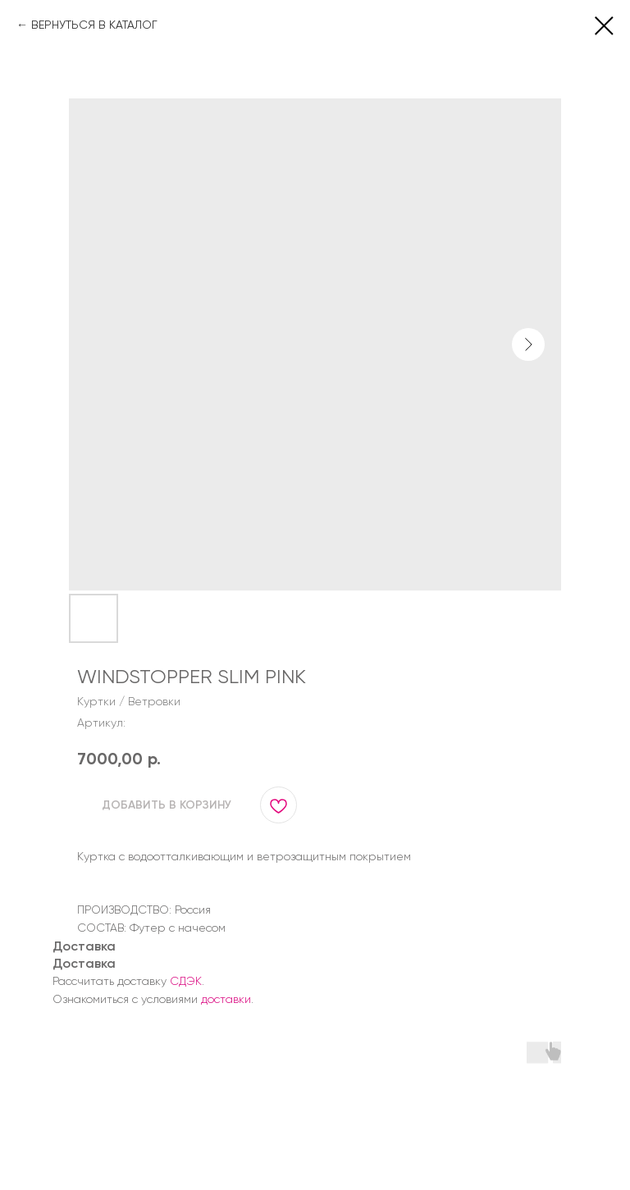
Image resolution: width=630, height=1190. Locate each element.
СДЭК (186, 980)
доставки (226, 998)
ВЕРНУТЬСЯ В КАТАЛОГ (94, 24)
